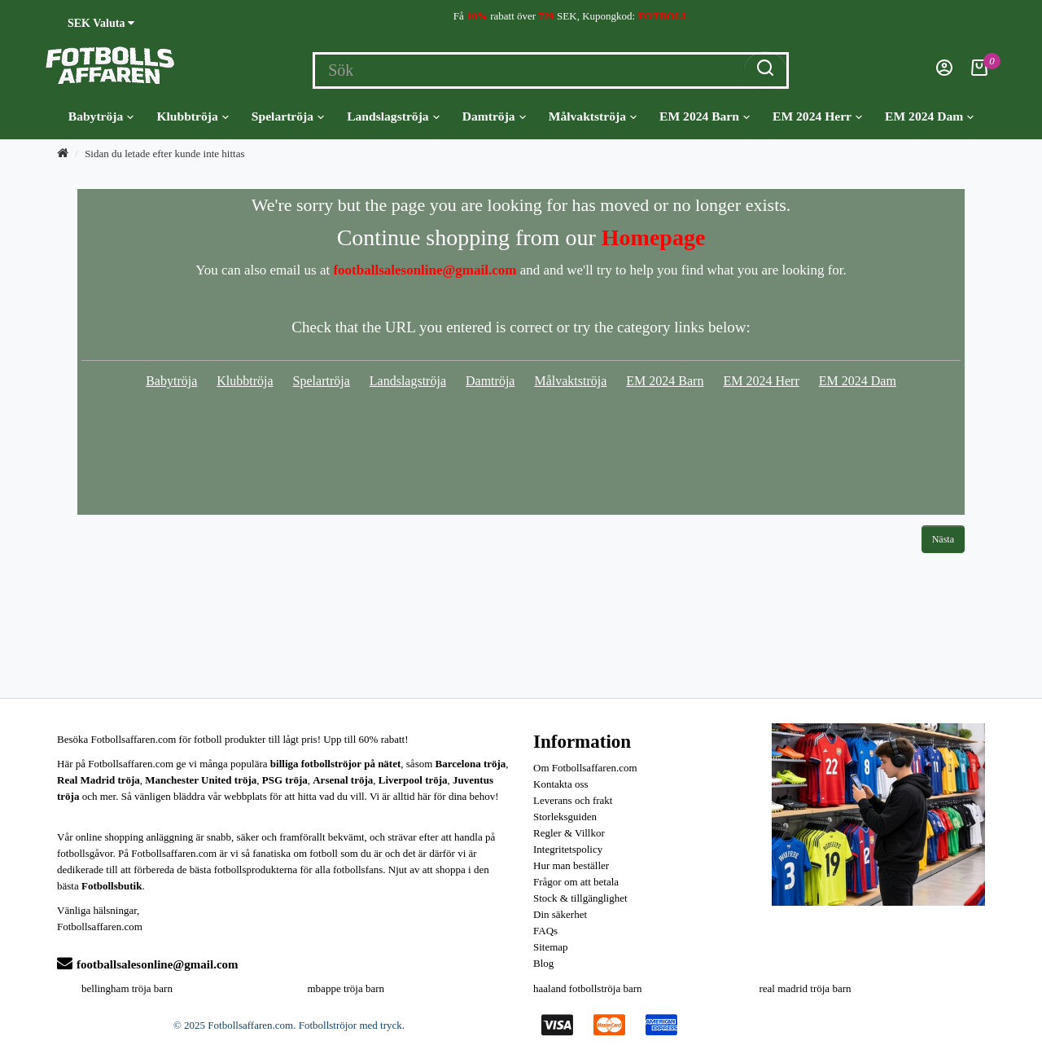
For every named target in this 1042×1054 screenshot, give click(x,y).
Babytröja (101, 116)
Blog (543, 963)
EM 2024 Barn (704, 116)
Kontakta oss (561, 784)
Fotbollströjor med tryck (350, 1025)
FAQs (545, 930)
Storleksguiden (565, 816)
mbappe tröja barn (346, 988)
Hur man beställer (571, 865)
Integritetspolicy (567, 849)
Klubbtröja (192, 116)
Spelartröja (288, 116)
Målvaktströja (593, 116)
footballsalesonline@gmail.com (148, 964)
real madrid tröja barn (806, 988)
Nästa (943, 539)
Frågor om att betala (576, 882)
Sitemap (550, 947)
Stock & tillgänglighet (580, 898)
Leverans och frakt (572, 800)
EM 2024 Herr (817, 116)
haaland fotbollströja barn (587, 988)
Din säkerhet (560, 914)
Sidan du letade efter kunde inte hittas (164, 153)
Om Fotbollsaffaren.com (585, 768)
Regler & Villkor (569, 833)
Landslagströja (393, 116)
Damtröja (494, 116)
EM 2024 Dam (929, 116)
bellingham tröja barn (127, 988)
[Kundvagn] (979, 72)
